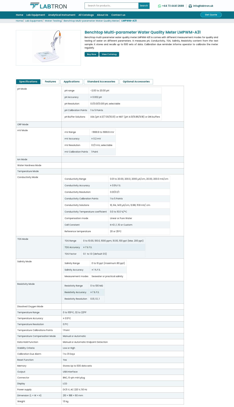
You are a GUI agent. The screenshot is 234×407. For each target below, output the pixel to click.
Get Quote (211, 14)
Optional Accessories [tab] (136, 81)
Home (19, 15)
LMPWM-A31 (129, 20)
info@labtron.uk (203, 5)
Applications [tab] (72, 81)
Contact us (118, 15)
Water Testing (53, 20)
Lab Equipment (35, 15)
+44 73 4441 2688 (173, 5)
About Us (102, 15)
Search (144, 5)
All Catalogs (86, 15)
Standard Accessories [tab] (101, 81)
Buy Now (91, 54)
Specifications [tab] (28, 81)
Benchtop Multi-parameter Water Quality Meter (91, 20)
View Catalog (109, 54)
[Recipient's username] (111, 6)
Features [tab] (50, 81)
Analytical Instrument (61, 15)
